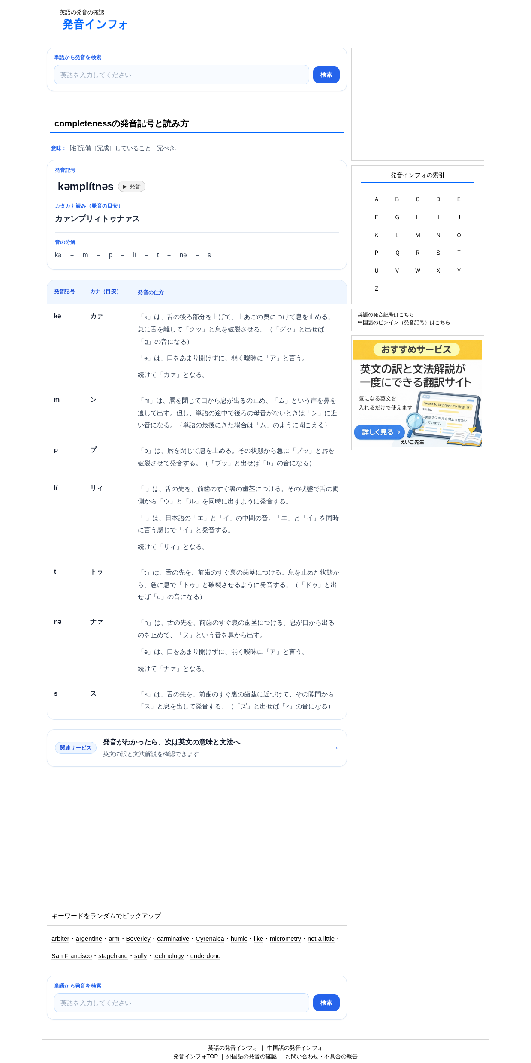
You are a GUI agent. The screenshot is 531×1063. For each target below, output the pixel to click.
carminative (173, 938)
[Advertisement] (293, 19)
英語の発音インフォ (233, 1048)
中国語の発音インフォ (295, 1048)
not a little (321, 938)
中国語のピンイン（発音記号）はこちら (404, 322)
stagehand (113, 955)
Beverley (138, 938)
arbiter (60, 938)
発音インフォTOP (195, 1056)
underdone (205, 955)
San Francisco (71, 955)
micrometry (285, 938)
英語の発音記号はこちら (386, 314)
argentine (89, 938)
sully (140, 955)
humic (239, 938)
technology (169, 955)
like (258, 938)
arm (114, 938)
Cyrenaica (210, 938)
